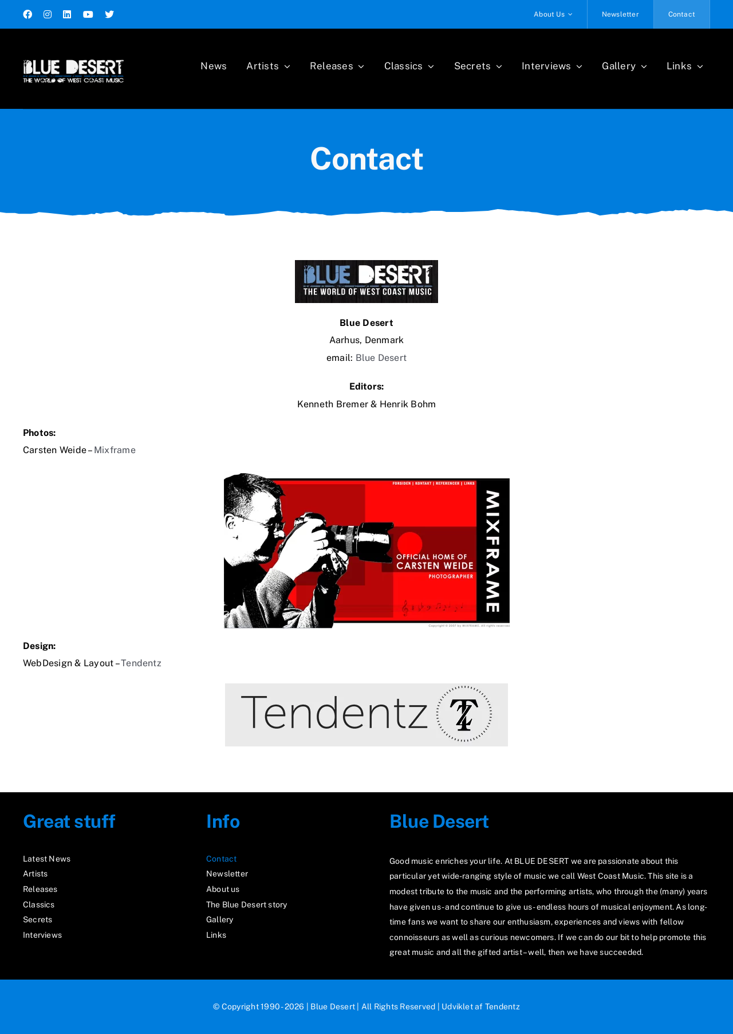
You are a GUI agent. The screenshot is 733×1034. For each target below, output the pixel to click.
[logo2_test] (73, 55)
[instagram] (48, 14)
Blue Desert (381, 357)
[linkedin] (67, 14)
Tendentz (141, 663)
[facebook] (27, 14)
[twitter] (109, 14)
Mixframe (115, 450)
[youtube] (88, 14)
